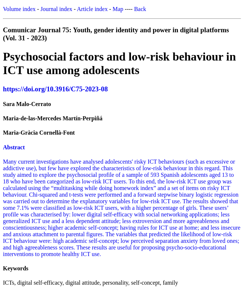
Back (140, 9)
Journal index (56, 9)
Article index (92, 9)
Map (118, 9)
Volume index (19, 9)
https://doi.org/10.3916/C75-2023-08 (55, 89)
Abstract (14, 147)
